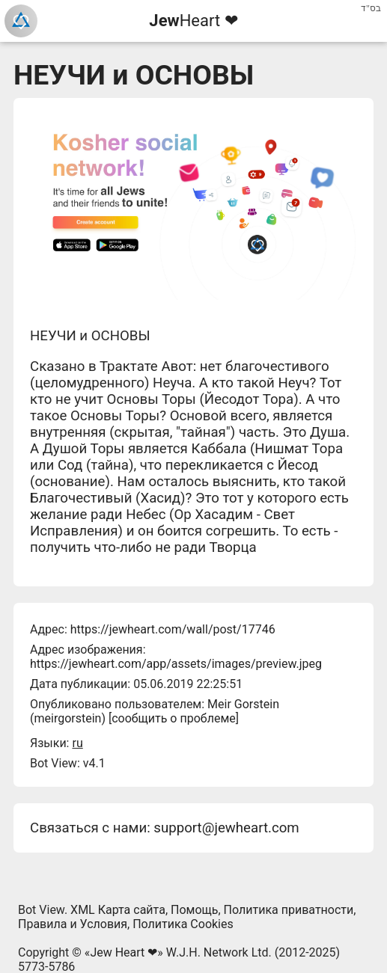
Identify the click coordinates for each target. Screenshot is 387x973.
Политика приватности (289, 910)
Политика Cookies (183, 924)
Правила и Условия (72, 924)
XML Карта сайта (117, 910)
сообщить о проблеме (174, 718)
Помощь (194, 910)
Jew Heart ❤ (123, 952)
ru (77, 743)
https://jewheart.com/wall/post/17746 (172, 629)
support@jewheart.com (226, 828)
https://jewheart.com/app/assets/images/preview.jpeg (176, 664)
